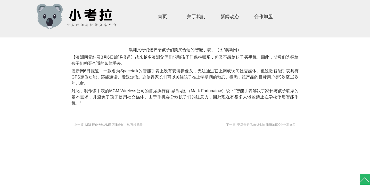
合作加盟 (263, 16)
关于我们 (196, 16)
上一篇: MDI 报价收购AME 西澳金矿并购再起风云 (108, 125)
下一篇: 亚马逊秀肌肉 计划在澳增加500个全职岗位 (261, 125)
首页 (162, 16)
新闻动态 (229, 16)
